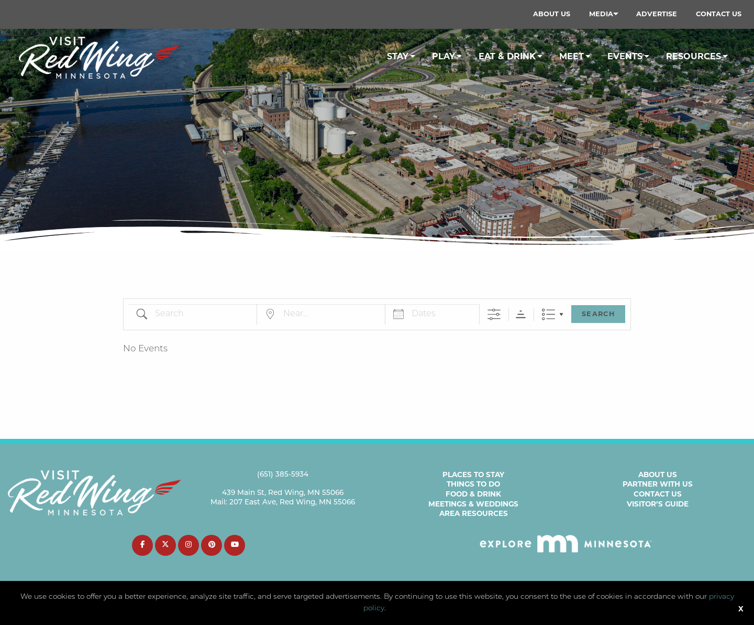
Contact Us (718, 14)
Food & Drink (473, 494)
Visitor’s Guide (658, 504)
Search (598, 314)
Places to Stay (473, 474)
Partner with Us (658, 484)
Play (443, 56)
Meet (571, 56)
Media (601, 14)
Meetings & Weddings (473, 504)
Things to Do (473, 484)
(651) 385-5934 (282, 474)
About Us (551, 14)
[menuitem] (552, 14)
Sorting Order (520, 314)
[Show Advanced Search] (494, 314)
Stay (397, 56)
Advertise (656, 14)
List (548, 314)
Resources (693, 56)
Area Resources (473, 513)
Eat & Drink (507, 56)
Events (624, 56)
